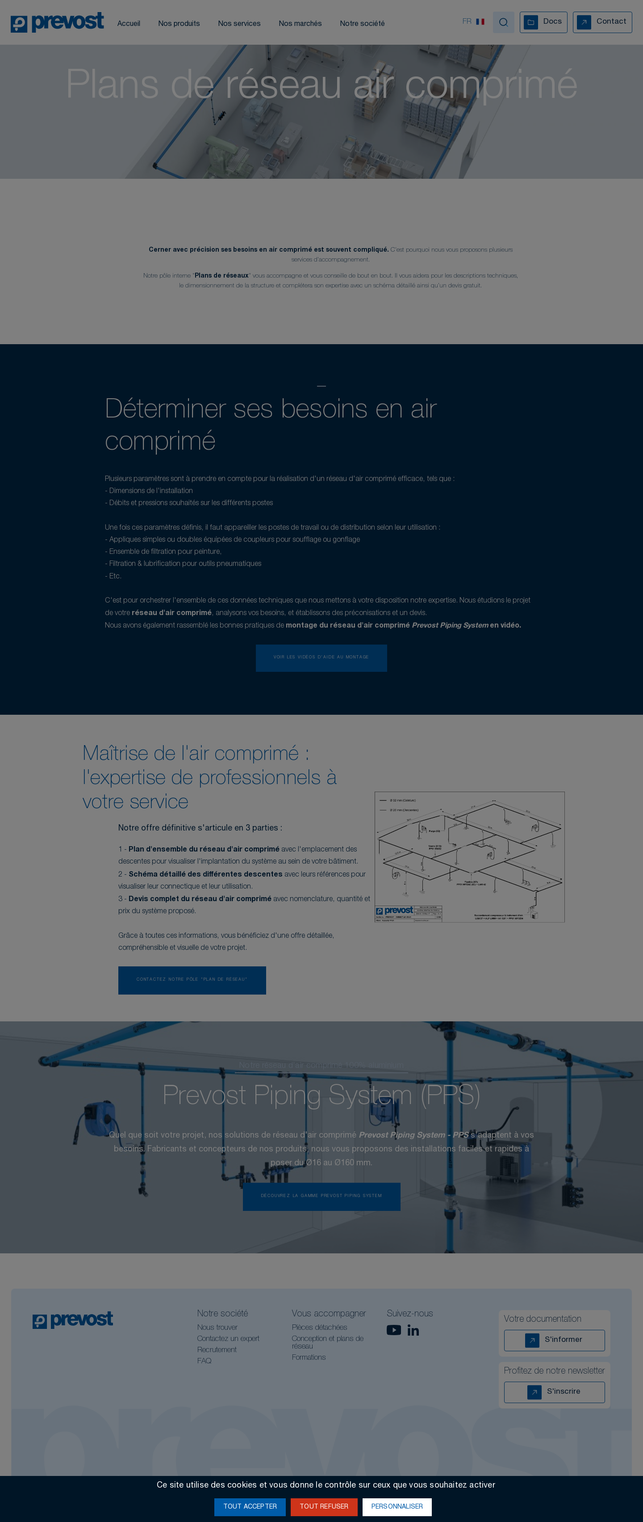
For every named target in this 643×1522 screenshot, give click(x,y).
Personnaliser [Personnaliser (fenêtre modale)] (397, 1507)
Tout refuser (324, 1507)
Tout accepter (250, 1507)
